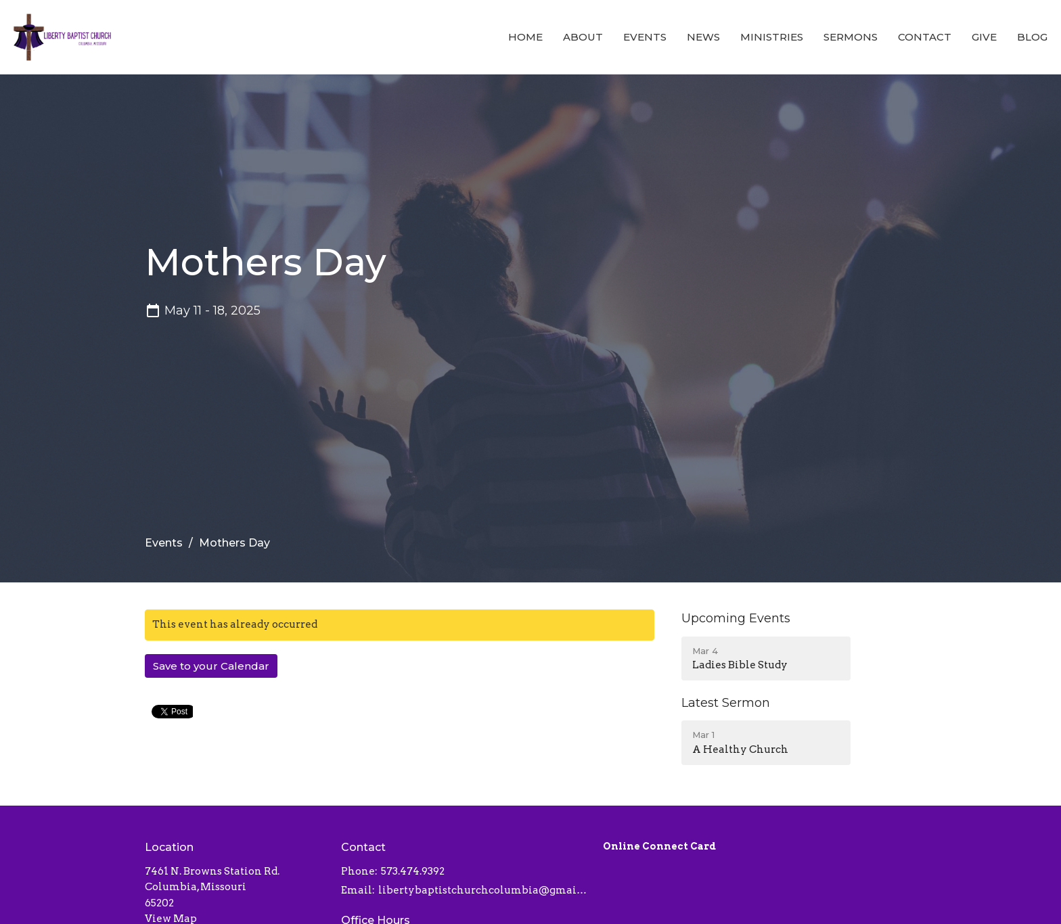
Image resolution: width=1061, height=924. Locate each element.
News (703, 36)
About (583, 36)
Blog (1032, 36)
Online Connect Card (659, 846)
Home (525, 36)
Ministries (771, 36)
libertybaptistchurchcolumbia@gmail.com (483, 890)
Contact (924, 36)
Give (984, 36)
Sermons (850, 36)
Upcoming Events (735, 618)
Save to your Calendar (211, 666)
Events (645, 36)
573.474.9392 (413, 871)
